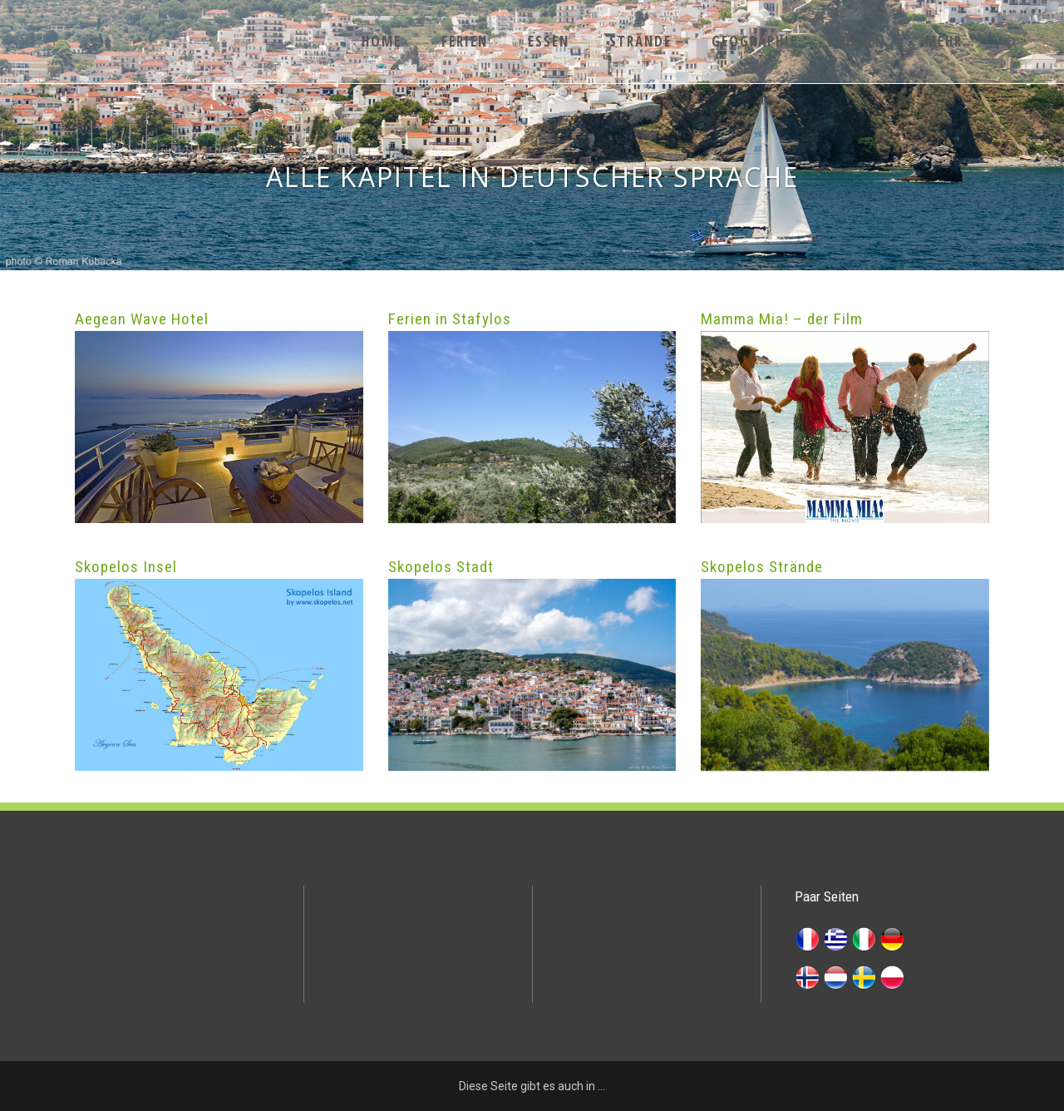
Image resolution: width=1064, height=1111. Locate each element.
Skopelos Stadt (441, 566)
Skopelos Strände (762, 566)
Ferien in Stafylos (449, 318)
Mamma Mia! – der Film (782, 318)
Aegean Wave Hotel (142, 318)
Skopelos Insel (126, 566)
